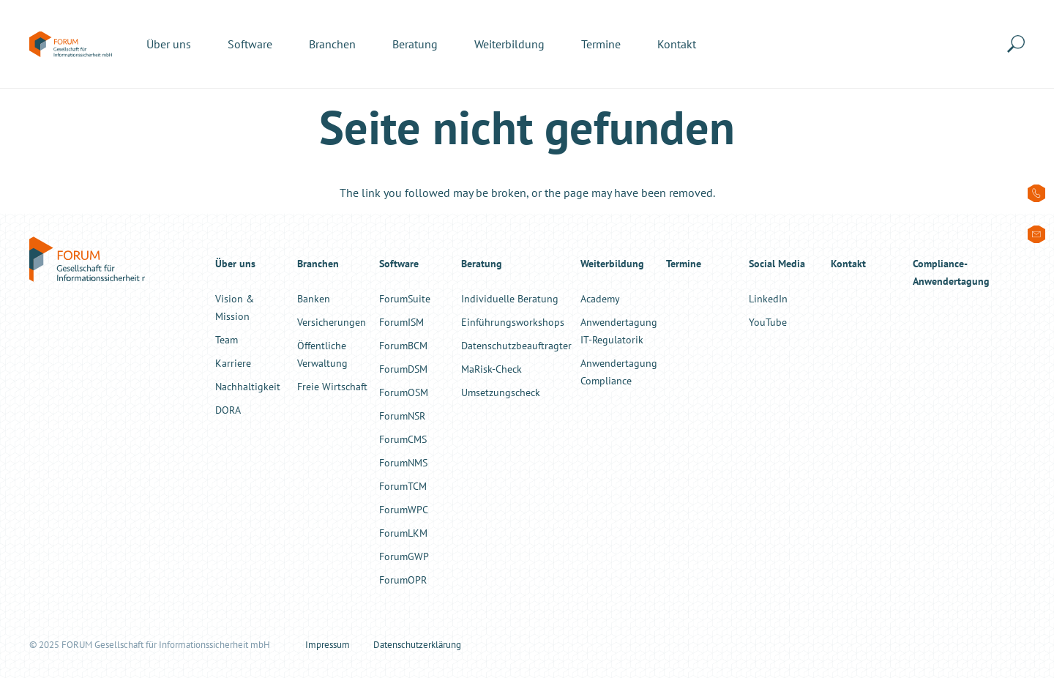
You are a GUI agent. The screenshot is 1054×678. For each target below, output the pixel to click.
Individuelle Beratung (509, 298)
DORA (228, 410)
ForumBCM (403, 345)
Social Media (777, 263)
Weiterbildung (612, 263)
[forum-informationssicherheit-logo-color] (70, 44)
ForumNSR (402, 415)
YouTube (768, 322)
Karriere (233, 363)
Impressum (327, 644)
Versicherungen (331, 322)
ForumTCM (403, 486)
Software (399, 263)
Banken (313, 298)
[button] (1019, 44)
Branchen (318, 263)
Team (226, 339)
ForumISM (401, 322)
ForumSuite (404, 298)
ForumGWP (404, 556)
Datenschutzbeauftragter (516, 345)
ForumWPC (403, 509)
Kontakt (848, 263)
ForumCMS (403, 439)
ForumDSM (403, 369)
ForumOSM (403, 392)
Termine (683, 263)
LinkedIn (768, 298)
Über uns (235, 263)
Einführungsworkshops (512, 322)
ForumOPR (403, 579)
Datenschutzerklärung (417, 644)
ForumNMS (403, 462)
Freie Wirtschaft (332, 386)
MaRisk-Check (491, 369)
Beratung (481, 263)
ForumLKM (403, 533)
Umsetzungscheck (500, 392)
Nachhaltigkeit (247, 386)
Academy (600, 298)
